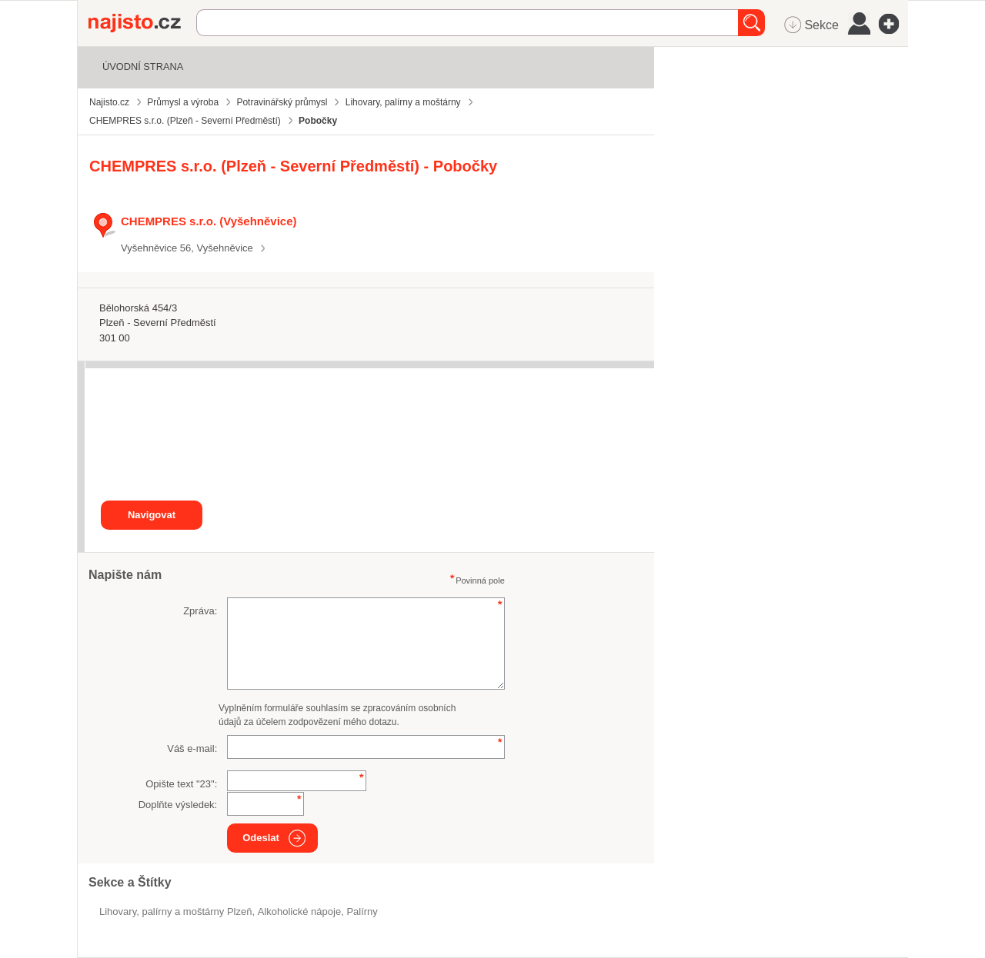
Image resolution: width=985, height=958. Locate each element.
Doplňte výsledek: (178, 804)
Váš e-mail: (192, 748)
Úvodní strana (142, 66)
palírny (361, 911)
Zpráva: (200, 611)
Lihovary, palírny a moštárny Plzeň (175, 911)
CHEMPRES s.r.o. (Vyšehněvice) (208, 221)
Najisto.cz (142, 23)
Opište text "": (181, 784)
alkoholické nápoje (299, 911)
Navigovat (151, 515)
